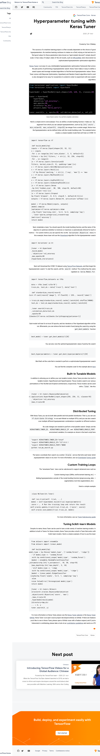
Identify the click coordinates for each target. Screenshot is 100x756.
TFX (44, 7)
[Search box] (37, 2)
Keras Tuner (21, 66)
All (93, 7)
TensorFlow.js (68, 7)
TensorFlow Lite (54, 7)
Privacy (32, 751)
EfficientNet (64, 58)
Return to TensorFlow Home (14, 2)
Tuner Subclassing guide (74, 517)
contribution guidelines (62, 623)
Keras (80, 635)
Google (25, 751)
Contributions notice (50, 751)
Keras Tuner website (62, 615)
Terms (39, 751)
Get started (50, 733)
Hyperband (52, 235)
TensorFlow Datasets (62, 266)
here (81, 367)
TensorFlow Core (83, 7)
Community (35, 7)
